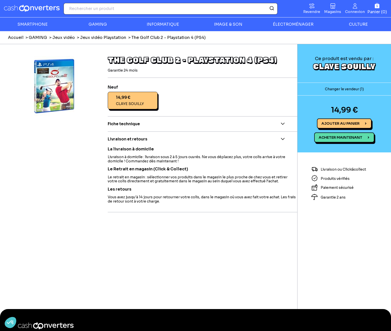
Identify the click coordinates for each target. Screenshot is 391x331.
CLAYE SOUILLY (344, 66)
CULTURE (358, 24)
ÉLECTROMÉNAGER (293, 24)
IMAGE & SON (228, 24)
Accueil (15, 37)
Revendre (311, 11)
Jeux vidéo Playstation (103, 37)
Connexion (355, 11)
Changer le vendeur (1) (344, 89)
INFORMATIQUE (163, 24)
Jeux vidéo (63, 37)
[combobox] (171, 8)
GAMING (98, 24)
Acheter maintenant (340, 137)
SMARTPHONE (32, 24)
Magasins (332, 11)
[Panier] (377, 8)
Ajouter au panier (340, 123)
